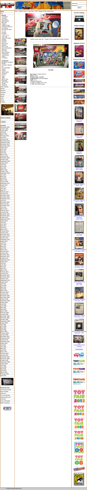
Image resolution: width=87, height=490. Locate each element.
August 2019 (4, 163)
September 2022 (5, 142)
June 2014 (3, 207)
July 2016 (3, 200)
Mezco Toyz (5, 79)
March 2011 (4, 270)
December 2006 (5, 357)
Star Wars (4, 51)
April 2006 (3, 370)
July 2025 (3, 132)
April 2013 (3, 227)
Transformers (5, 55)
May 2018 (3, 176)
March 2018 (4, 180)
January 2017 (4, 193)
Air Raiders (5, 16)
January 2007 (4, 355)
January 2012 (4, 253)
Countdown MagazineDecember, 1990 (79, 300)
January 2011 (4, 273)
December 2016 (5, 195)
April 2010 (3, 289)
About (2, 100)
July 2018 (3, 175)
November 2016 (5, 197)
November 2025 (5, 127)
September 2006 (5, 362)
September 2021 (5, 146)
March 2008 (4, 331)
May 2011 (3, 266)
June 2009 (3, 306)
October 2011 (4, 258)
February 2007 (5, 353)
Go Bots (4, 32)
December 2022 (5, 140)
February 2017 (5, 192)
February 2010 (5, 292)
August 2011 (4, 261)
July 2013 (3, 222)
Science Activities (79, 265)
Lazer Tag (4, 36)
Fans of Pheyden (5, 401)
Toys (16, 11)
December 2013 (5, 214)
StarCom (4, 49)
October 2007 (4, 340)
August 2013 (4, 220)
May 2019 (3, 168)
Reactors (4, 45)
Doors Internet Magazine (79, 120)
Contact (3, 102)
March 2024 (4, 134)
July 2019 (3, 164)
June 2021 (3, 149)
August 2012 (4, 241)
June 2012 (3, 244)
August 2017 (4, 185)
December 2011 (5, 254)
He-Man (4, 39)
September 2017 (5, 183)
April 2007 (3, 350)
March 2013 (4, 229)
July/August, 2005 (79, 251)
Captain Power (6, 25)
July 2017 (3, 186)
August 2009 (4, 302)
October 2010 (4, 278)
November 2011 (5, 256)
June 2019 (3, 166)
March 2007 (4, 351)
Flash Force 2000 (6, 29)
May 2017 (3, 190)
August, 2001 (79, 219)
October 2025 (4, 129)
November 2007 (5, 338)
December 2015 (5, 202)
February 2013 (5, 231)
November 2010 (5, 277)
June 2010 (3, 285)
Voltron (4, 56)
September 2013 (5, 219)
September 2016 (5, 198)
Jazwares (4, 73)
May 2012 (3, 246)
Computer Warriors (7, 26)
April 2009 (3, 309)
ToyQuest (4, 85)
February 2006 (5, 374)
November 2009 (5, 297)
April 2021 (3, 152)
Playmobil (4, 80)
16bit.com (3, 393)
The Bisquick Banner (79, 315)
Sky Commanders (7, 48)
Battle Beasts (5, 21)
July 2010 (3, 283)
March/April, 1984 (79, 316)
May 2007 (3, 348)
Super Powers (6, 52)
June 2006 (3, 367)
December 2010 (5, 275)
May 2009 (3, 307)
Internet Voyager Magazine (79, 136)
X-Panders (5, 58)
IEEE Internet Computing (79, 249)
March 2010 (4, 290)
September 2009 (5, 300)
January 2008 (4, 334)
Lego (3, 76)
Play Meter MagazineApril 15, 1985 (79, 200)
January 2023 (4, 139)
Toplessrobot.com (5, 397)
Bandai (4, 63)
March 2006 (4, 372)
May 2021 (3, 151)
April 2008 (3, 329)
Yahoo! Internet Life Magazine (79, 216)
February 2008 (5, 333)
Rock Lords (5, 46)
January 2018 (4, 181)
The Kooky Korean (6, 389)
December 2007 (5, 336)
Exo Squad (5, 28)
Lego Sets (31, 11)
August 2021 (4, 147)
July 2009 (3, 304)
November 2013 (5, 215)
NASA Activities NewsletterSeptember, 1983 (79, 332)
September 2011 (5, 260)
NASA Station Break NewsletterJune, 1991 (79, 283)
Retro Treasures (5, 403)
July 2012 (3, 243)
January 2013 (4, 232)
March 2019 (4, 169)
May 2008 (3, 328)
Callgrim (4, 24)
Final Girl (3, 399)
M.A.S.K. (4, 42)
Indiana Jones (23, 11)
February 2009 (5, 312)
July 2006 (3, 365)
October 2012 (4, 237)
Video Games (4, 86)
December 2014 (5, 205)
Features (3, 92)
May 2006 (3, 368)
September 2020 (5, 161)
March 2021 (4, 154)
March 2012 (4, 249)
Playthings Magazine (79, 184)
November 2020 (5, 158)
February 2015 (5, 203)
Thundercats (5, 53)
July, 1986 (79, 235)
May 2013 (3, 226)
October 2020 (4, 159)
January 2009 (4, 314)
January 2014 (4, 212)
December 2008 (5, 316)
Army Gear (5, 19)
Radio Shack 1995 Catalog (79, 168)
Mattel (3, 77)
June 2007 (3, 346)
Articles (3, 94)
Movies (3, 88)
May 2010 (3, 287)
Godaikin (4, 34)
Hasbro (4, 69)
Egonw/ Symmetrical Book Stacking (79, 345)
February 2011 (5, 272)
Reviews (3, 90)
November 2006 (5, 358)
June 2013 (3, 224)
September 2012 (5, 239)
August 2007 (4, 343)
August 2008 (4, 323)
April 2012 (3, 248)
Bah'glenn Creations (7, 62)
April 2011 (3, 268)
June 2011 (3, 265)
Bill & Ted (4, 22)
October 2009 (4, 299)
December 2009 (5, 295)
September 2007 (5, 341)
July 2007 (3, 345)
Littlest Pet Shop (6, 38)
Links (2, 98)
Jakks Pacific (5, 72)
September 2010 (5, 280)
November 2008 (5, 317)
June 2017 (3, 188)
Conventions (79, 349)
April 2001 (3, 375)
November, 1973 (79, 267)
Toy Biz (4, 83)
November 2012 (5, 236)
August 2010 (4, 282)
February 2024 (5, 135)
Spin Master (5, 82)
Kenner (4, 75)
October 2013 (4, 217)
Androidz (4, 18)
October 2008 (4, 319)
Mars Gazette (4, 391)
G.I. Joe (4, 31)
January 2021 (4, 156)
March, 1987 (79, 185)
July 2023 (3, 137)
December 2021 (5, 144)
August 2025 (4, 130)
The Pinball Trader (79, 233)
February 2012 (5, 251)
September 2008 (5, 321)
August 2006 (4, 363)
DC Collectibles (6, 68)
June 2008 (3, 326)
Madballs (4, 41)
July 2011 (3, 263)
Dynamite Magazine (79, 152)
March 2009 (4, 311)
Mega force (5, 43)
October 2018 (4, 171)
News (2, 11)
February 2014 (5, 210)
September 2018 (5, 173)
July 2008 (3, 324)
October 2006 (4, 360)
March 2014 (4, 209)
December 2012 (5, 234)
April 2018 (3, 178)
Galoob (4, 70)
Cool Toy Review (5, 395)
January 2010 (4, 294)
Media (2, 96)
